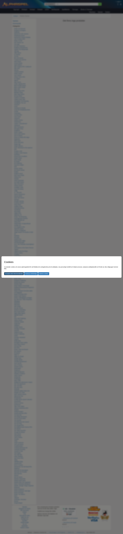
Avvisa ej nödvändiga (31, 273)
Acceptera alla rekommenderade (14, 273)
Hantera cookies (43, 273)
